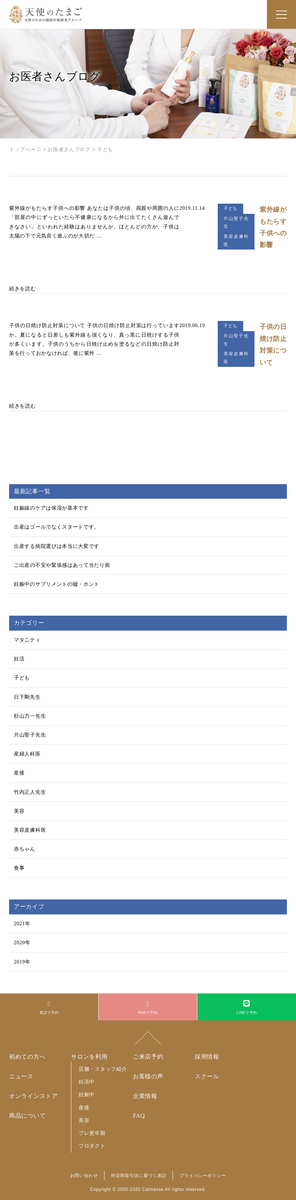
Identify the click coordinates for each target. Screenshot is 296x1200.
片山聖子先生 (30, 735)
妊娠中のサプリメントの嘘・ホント (56, 584)
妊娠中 (87, 1094)
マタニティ (27, 640)
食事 (19, 868)
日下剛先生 (27, 697)
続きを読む (22, 288)
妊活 (19, 659)
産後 (19, 773)
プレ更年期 (92, 1133)
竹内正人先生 (30, 792)
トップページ (25, 149)
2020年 (22, 942)
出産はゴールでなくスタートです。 (56, 527)
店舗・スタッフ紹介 (103, 1069)
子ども (22, 678)
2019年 (22, 962)
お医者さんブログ (69, 149)
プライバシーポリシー (202, 1175)
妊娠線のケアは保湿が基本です (51, 508)
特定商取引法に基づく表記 (138, 1175)
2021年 (22, 923)
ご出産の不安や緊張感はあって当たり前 (62, 565)
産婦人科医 (27, 754)
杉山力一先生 (30, 716)
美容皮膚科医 (30, 830)
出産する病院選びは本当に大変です (56, 546)
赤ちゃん (24, 849)
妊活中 (87, 1082)
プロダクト (92, 1146)
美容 (19, 811)
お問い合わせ (84, 1175)
